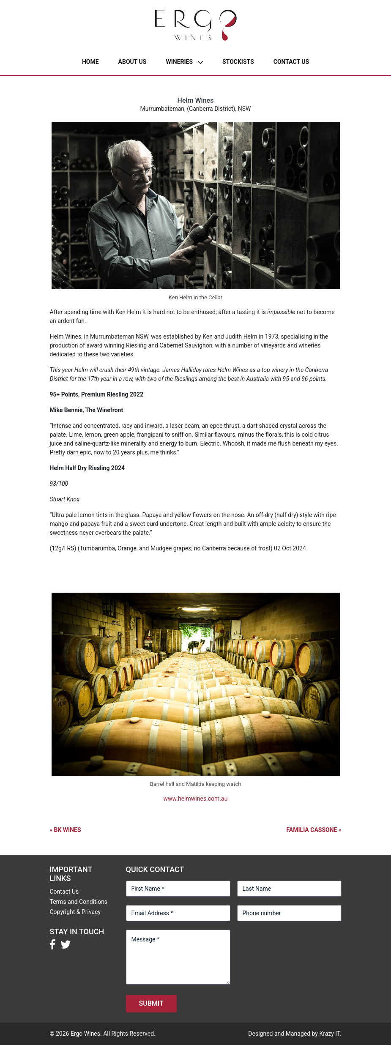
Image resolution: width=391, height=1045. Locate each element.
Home (90, 61)
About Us (132, 61)
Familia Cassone (311, 829)
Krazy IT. (330, 1033)
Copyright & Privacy (75, 911)
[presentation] (301, 946)
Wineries (179, 61)
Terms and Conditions (79, 901)
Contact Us (291, 61)
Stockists (238, 61)
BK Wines (67, 829)
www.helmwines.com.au (196, 798)
